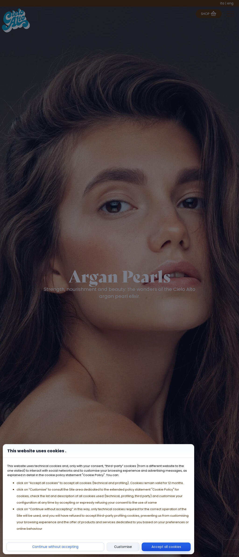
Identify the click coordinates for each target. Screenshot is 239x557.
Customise (123, 546)
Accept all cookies (166, 546)
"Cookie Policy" (93, 475)
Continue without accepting (55, 546)
